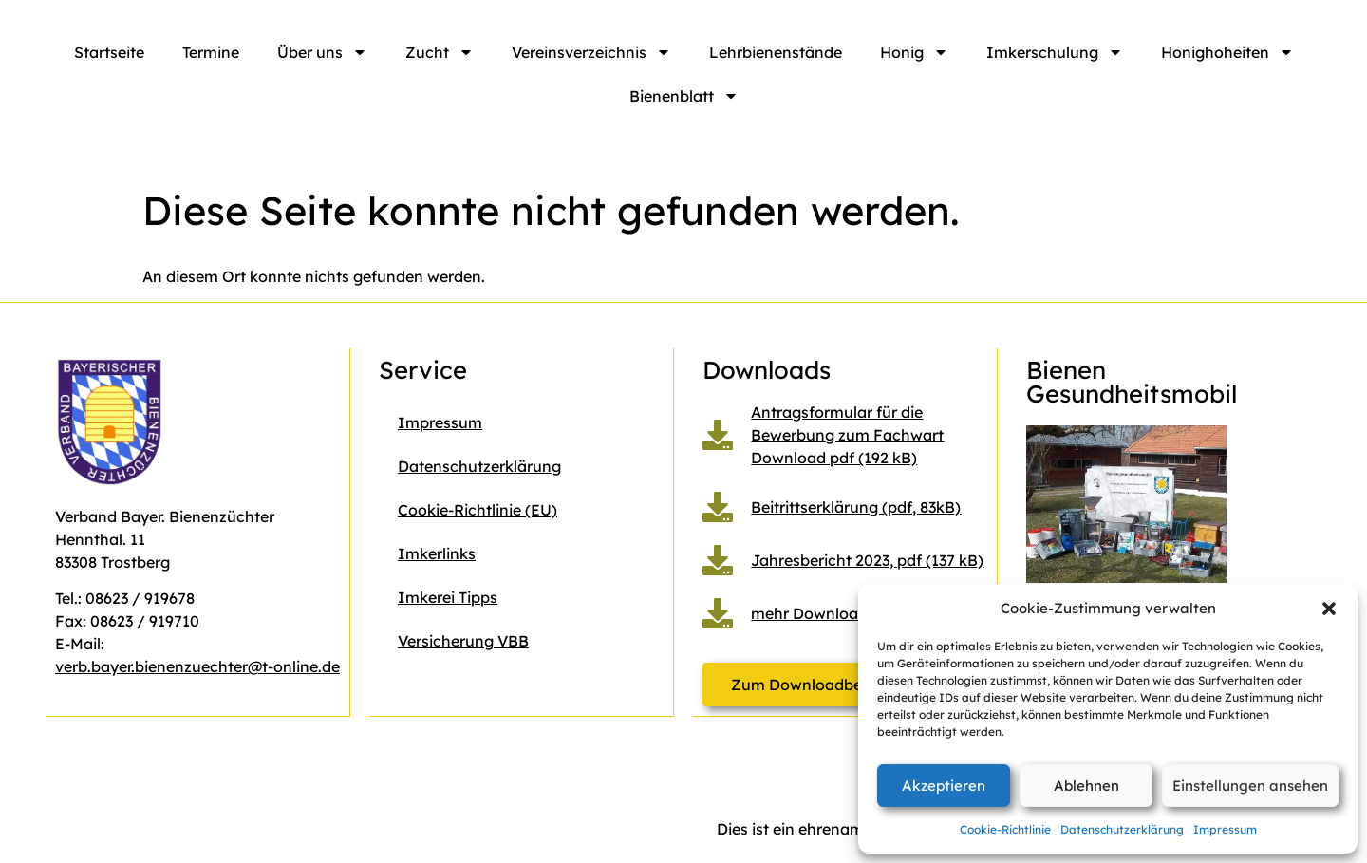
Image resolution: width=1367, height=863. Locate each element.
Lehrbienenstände (775, 52)
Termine (210, 52)
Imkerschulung (1054, 52)
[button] (1329, 608)
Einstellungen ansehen (1250, 786)
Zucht (439, 52)
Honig (914, 52)
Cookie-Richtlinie (1005, 829)
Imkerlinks (437, 553)
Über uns (322, 52)
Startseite (109, 52)
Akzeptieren (943, 786)
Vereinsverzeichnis (591, 52)
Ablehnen (1086, 786)
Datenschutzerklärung (1122, 829)
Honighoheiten (1227, 52)
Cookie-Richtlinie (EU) (477, 509)
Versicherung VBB (463, 640)
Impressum (1225, 829)
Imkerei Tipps (447, 597)
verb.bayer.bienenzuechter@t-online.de (197, 666)
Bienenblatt (684, 96)
